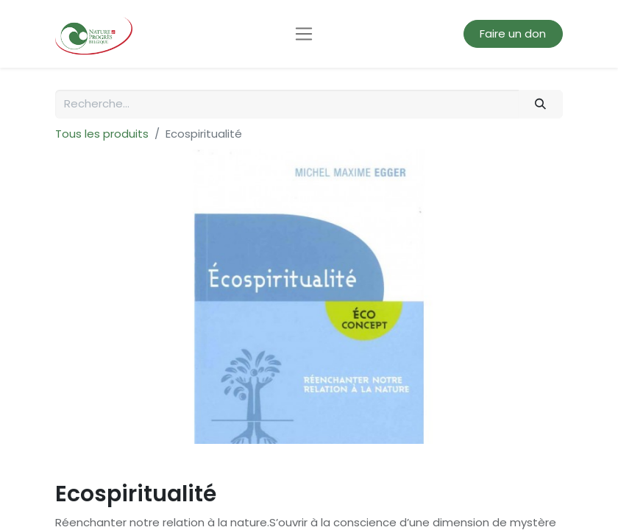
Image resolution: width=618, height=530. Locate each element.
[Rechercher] (541, 104)
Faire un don (513, 33)
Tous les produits (102, 133)
